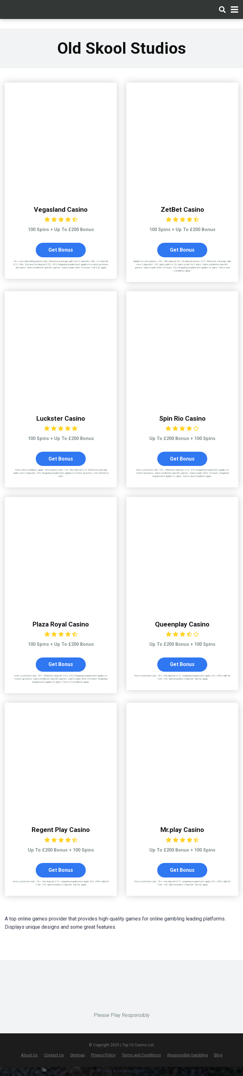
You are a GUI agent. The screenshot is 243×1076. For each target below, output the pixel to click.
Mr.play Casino (182, 830)
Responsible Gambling (187, 1055)
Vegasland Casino (61, 209)
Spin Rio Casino (182, 418)
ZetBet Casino (182, 209)
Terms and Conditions (141, 1055)
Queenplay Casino (182, 624)
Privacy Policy (103, 1055)
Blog (218, 1055)
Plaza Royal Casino (60, 624)
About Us (29, 1055)
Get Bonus (60, 250)
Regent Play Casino (61, 830)
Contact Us (54, 1055)
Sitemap (77, 1055)
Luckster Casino (61, 418)
